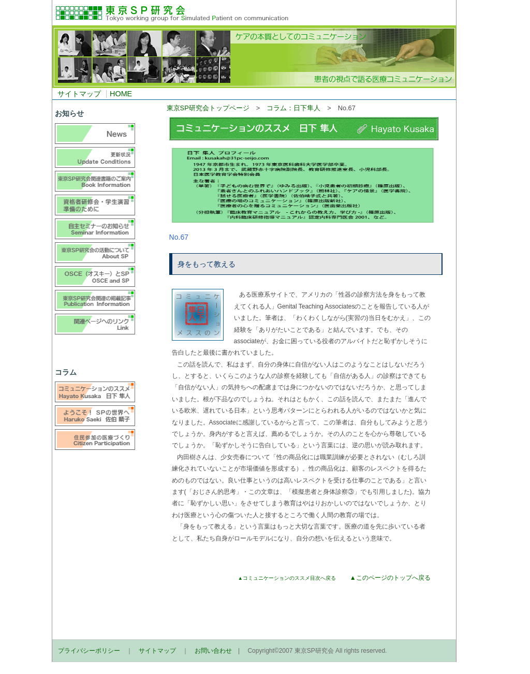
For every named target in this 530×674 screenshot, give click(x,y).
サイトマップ (79, 94)
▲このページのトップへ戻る (390, 577)
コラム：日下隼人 (293, 108)
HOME (121, 94)
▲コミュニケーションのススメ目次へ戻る (287, 578)
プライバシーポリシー (89, 650)
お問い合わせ (213, 650)
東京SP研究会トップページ (208, 108)
